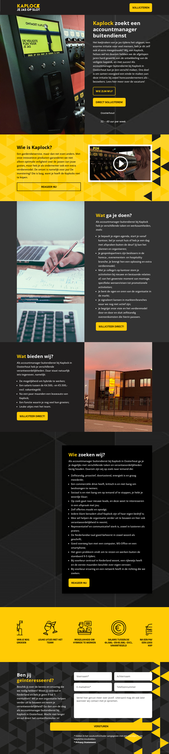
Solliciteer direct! (111, 326)
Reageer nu (49, 186)
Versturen (101, 726)
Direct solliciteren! (109, 102)
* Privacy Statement (85, 742)
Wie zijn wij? (104, 91)
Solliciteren (140, 7)
